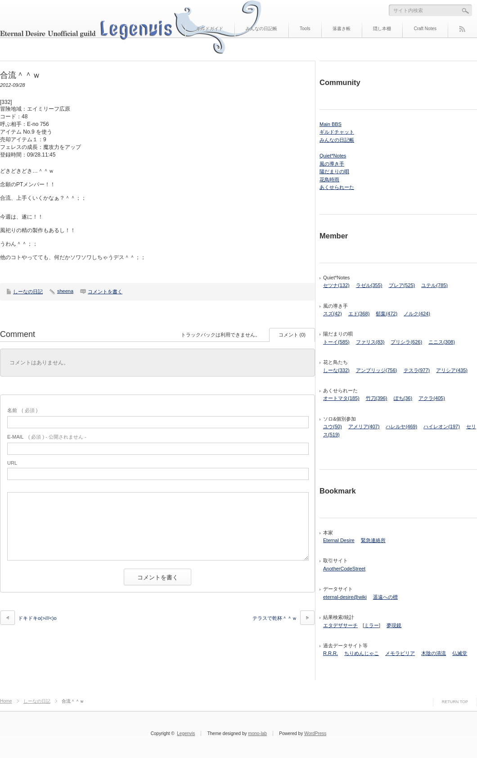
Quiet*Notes (333, 155)
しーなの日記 (28, 291)
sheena (65, 291)
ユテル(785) (434, 285)
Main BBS (331, 124)
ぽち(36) (403, 398)
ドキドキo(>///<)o (37, 618)
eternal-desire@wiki (345, 597)
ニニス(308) (441, 342)
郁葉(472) (386, 313)
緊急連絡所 (373, 540)
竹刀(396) (376, 398)
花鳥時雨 (329, 179)
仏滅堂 (459, 653)
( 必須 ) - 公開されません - (46, 437)
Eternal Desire (339, 540)
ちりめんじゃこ (361, 653)
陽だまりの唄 (334, 171)
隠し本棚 (382, 28)
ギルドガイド (209, 28)
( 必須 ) (22, 410)
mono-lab (257, 733)
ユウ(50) (332, 426)
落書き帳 (342, 28)
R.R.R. (330, 653)
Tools (305, 28)
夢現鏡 (394, 625)
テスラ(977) (417, 370)
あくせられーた (337, 187)
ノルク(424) (417, 313)
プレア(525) (402, 285)
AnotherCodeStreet (344, 568)
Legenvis (186, 733)
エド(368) (359, 313)
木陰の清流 (433, 653)
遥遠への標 (385, 597)
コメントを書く (105, 291)
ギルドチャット (337, 132)
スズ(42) (332, 313)
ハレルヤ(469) (401, 426)
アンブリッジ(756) (376, 370)
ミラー (371, 625)
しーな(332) (336, 370)
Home (6, 701)
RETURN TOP (455, 702)
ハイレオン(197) (441, 426)
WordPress (315, 733)
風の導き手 (332, 163)
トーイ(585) (336, 342)
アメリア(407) (364, 426)
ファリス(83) (370, 342)
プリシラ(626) (406, 342)
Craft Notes (425, 28)
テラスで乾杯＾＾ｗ (274, 618)
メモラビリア (400, 653)
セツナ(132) (336, 285)
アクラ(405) (431, 398)
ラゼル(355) (369, 285)
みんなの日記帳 (261, 28)
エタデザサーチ (340, 625)
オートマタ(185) (341, 398)
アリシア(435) (452, 370)
